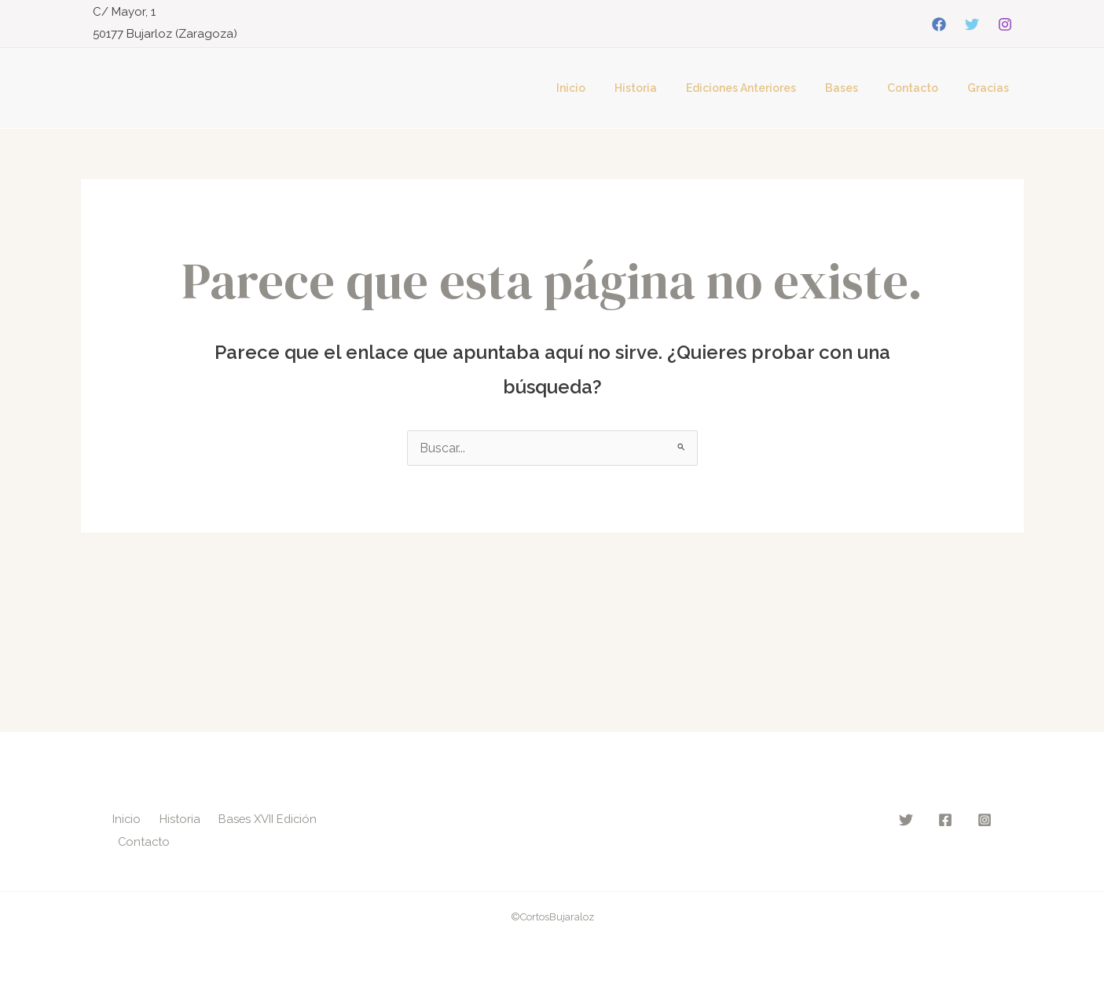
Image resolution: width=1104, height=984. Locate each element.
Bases (859, 88)
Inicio (610, 88)
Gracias (992, 88)
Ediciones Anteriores (766, 88)
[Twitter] (972, 24)
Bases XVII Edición (269, 817)
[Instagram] (1005, 24)
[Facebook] (939, 24)
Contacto (923, 88)
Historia (668, 88)
